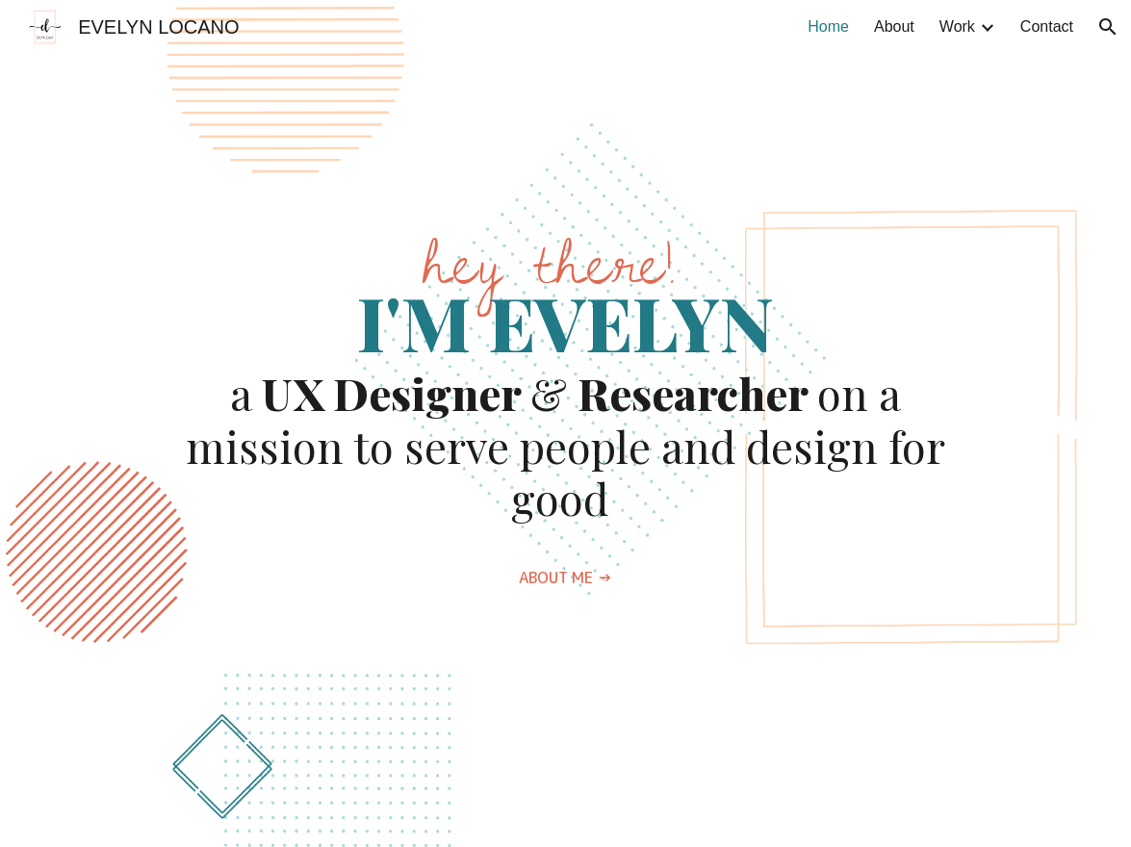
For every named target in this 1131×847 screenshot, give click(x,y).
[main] (565, 382)
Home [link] (828, 26)
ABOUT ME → (565, 577)
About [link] (894, 26)
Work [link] (957, 26)
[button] (1108, 27)
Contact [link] (1046, 26)
